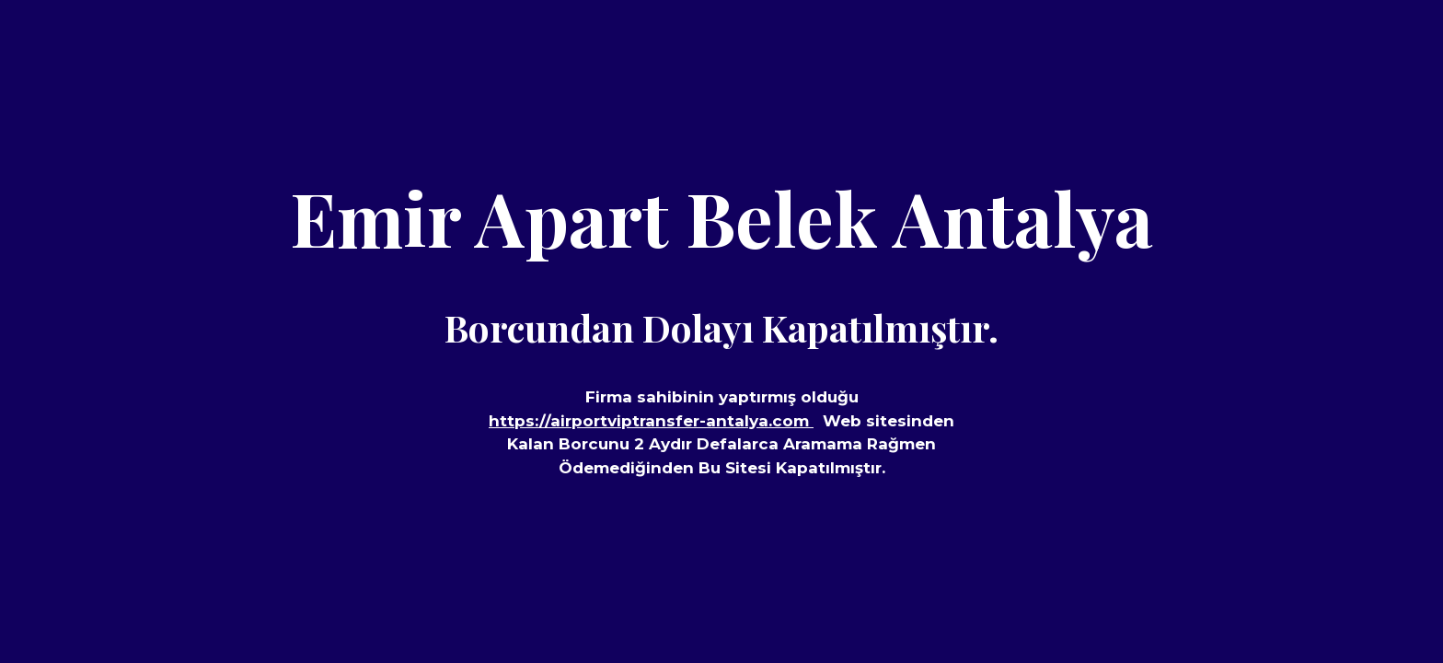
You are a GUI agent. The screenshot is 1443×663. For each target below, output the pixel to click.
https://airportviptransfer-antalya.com (651, 421)
